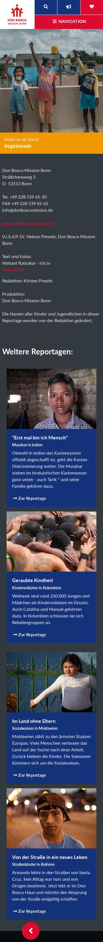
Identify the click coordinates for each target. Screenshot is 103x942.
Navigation (69, 21)
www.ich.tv (13, 269)
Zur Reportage (29, 498)
